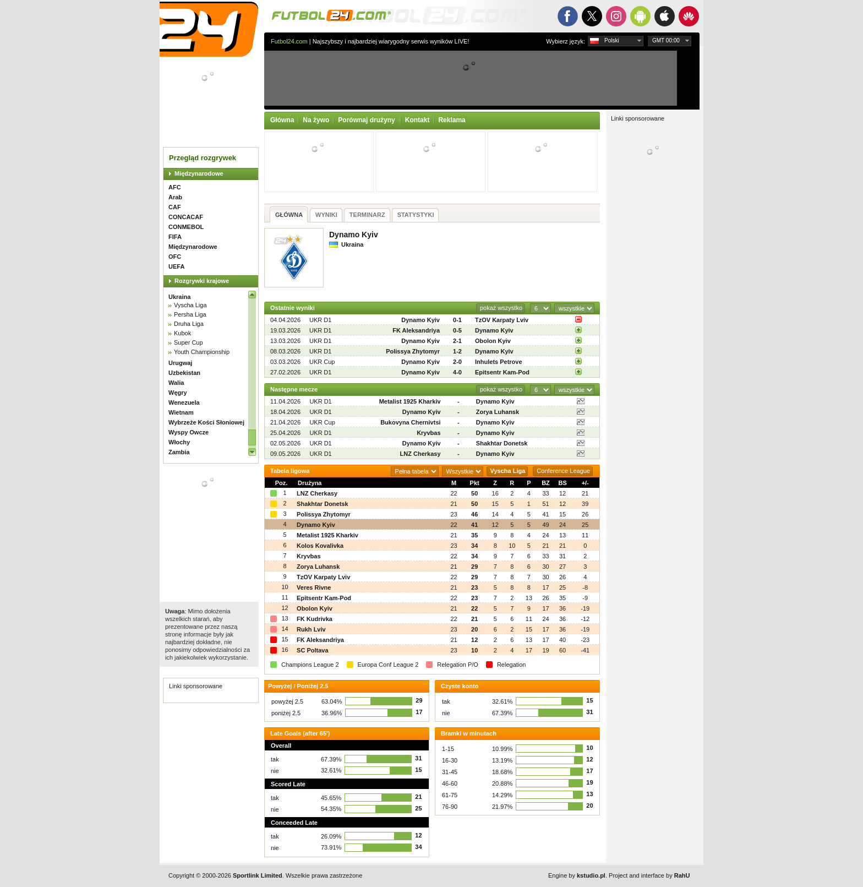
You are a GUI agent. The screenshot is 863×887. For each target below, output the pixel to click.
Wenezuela (184, 402)
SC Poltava (312, 650)
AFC (174, 187)
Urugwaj (180, 363)
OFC (174, 256)
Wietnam (181, 412)
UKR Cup (322, 361)
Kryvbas (428, 432)
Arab (175, 197)
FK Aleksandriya (416, 330)
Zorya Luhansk (497, 412)
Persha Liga (190, 314)
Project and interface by (649, 875)
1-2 (457, 351)
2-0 (457, 361)
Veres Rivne (314, 587)
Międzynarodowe (198, 173)
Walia (176, 382)
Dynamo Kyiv (420, 320)
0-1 (457, 320)
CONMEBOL (186, 227)
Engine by (576, 875)
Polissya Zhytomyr (413, 351)
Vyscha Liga (190, 305)
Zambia (179, 452)
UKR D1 (320, 320)
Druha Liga (189, 323)
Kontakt (417, 120)
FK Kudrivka (314, 619)
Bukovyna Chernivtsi (410, 422)
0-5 (457, 330)
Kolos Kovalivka (320, 545)
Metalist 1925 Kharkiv (410, 401)
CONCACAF (185, 217)
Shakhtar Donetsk (502, 443)
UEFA (176, 266)
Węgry (177, 392)
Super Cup (188, 342)
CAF (174, 207)
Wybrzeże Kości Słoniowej (206, 422)
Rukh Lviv (311, 629)
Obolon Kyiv (493, 341)
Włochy (179, 442)
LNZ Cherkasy (420, 453)
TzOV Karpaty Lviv (501, 320)
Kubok (182, 333)
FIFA (175, 236)
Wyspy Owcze (188, 432)
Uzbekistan (184, 372)
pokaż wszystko (501, 307)
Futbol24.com (289, 41)
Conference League (563, 470)
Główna (282, 120)
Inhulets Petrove (498, 361)
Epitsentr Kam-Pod (502, 372)
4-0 (457, 372)
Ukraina (179, 296)
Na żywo (316, 120)
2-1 (457, 341)
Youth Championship (202, 352)
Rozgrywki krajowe (201, 280)
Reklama (451, 120)
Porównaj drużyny (366, 120)
